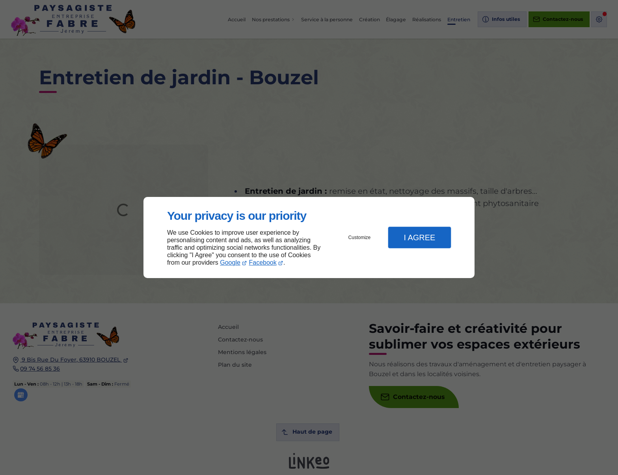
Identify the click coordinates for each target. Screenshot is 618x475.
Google (230, 262)
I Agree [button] (419, 237)
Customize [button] (359, 237)
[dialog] (309, 237)
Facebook (263, 262)
